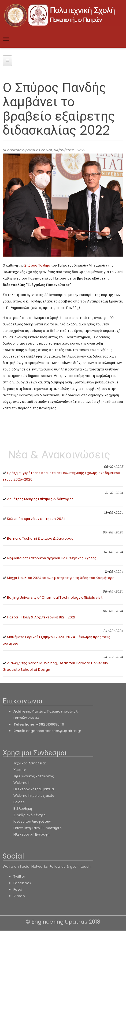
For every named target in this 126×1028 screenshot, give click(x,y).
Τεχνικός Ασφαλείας (30, 763)
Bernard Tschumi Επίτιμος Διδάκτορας (40, 538)
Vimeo (19, 895)
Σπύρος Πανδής (37, 265)
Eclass (19, 802)
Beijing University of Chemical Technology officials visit (54, 597)
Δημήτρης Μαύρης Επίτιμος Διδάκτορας (40, 499)
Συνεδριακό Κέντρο (29, 815)
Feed (17, 889)
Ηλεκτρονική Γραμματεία (33, 789)
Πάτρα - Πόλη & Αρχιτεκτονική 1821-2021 (41, 617)
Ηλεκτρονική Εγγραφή (31, 834)
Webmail (21, 782)
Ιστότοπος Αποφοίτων (32, 821)
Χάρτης (19, 769)
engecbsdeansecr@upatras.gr (53, 730)
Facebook (22, 883)
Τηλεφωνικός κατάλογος (33, 776)
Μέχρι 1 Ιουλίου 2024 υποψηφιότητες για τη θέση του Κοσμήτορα (60, 577)
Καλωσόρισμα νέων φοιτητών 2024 (36, 518)
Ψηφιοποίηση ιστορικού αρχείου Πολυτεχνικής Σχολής (51, 558)
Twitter (19, 876)
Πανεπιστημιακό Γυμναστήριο (37, 827)
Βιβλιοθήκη (22, 808)
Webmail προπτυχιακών (33, 795)
